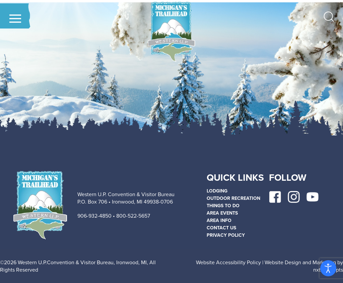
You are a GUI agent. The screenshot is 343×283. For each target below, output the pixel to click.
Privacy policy (226, 235)
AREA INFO (219, 220)
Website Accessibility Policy (228, 262)
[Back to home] (171, 32)
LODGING (217, 190)
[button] (15, 18)
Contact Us (221, 227)
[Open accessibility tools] (328, 268)
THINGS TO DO (223, 205)
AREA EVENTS (222, 213)
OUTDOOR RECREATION (233, 198)
